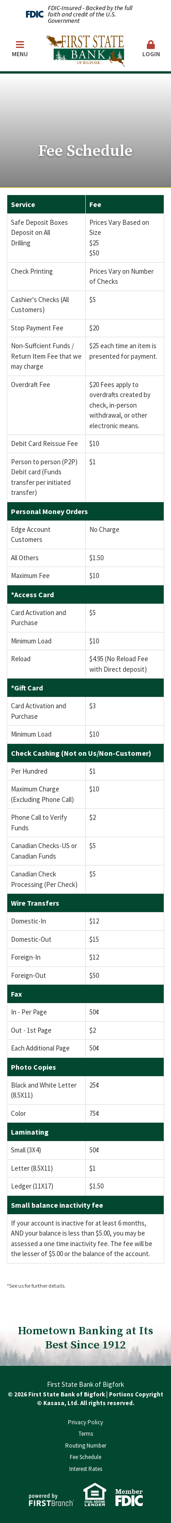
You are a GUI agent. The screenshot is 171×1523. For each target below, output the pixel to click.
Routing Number (85, 1445)
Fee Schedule (85, 1457)
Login (151, 49)
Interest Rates (85, 1469)
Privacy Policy (85, 1422)
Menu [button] (20, 49)
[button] (151, 49)
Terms (85, 1434)
